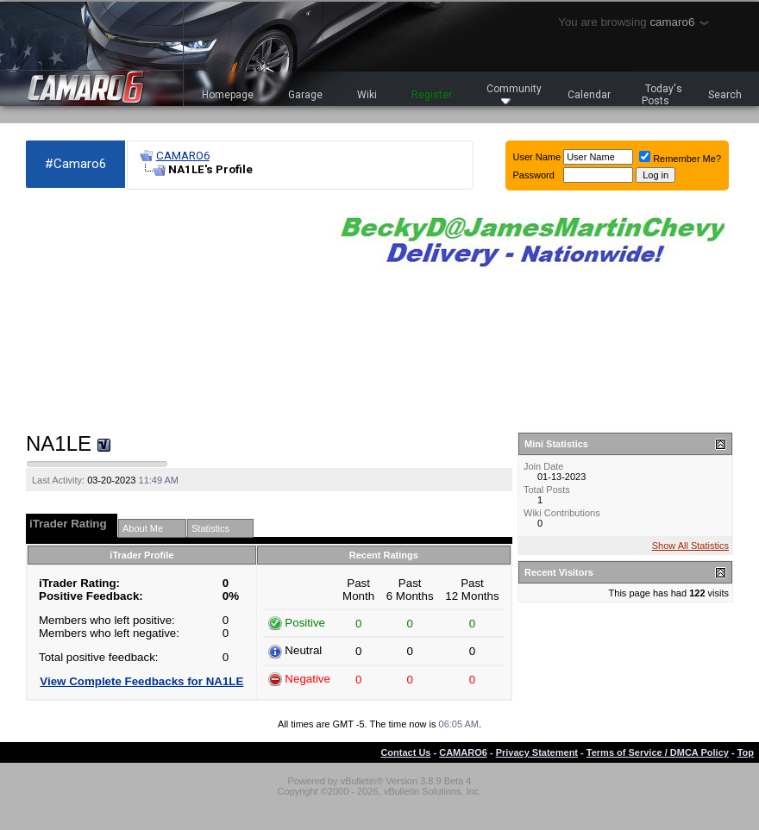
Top (745, 752)
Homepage (228, 95)
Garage (305, 95)
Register (431, 95)
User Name (537, 157)
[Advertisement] (160, 311)
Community (514, 93)
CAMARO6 (183, 155)
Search (725, 95)
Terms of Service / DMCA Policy (657, 752)
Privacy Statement (537, 752)
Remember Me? (680, 158)
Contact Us (405, 752)
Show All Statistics (690, 545)
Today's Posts (662, 95)
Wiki (367, 95)
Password (534, 175)
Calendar (589, 95)
